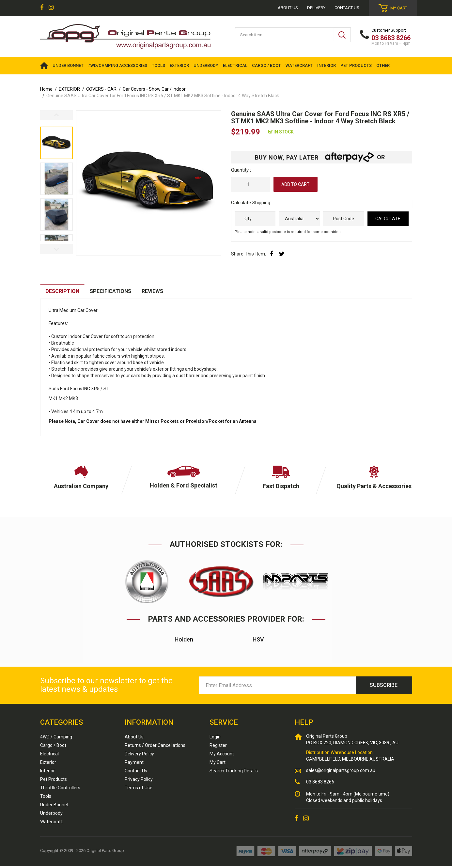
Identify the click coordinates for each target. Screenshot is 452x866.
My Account (222, 753)
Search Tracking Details (234, 770)
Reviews (153, 291)
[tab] (62, 291)
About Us (134, 736)
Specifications (110, 291)
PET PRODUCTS (356, 65)
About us (288, 7)
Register (218, 745)
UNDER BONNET (68, 65)
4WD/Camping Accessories (117, 65)
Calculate (387, 218)
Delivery (316, 7)
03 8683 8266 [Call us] (320, 781)
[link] (42, 8)
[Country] (299, 218)
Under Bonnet (54, 804)
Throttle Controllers (60, 787)
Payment (134, 762)
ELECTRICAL (235, 65)
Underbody (51, 813)
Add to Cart (295, 184)
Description (62, 291)
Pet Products (53, 779)
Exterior (48, 762)
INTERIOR (326, 65)
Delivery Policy (139, 753)
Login (215, 736)
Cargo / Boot (53, 745)
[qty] (255, 218)
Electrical (49, 753)
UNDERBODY (206, 65)
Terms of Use (138, 787)
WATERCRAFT (299, 65)
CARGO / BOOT (266, 65)
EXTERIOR (179, 65)
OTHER (383, 65)
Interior (47, 770)
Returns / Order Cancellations (155, 745)
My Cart (218, 762)
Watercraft (51, 821)
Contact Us (347, 7)
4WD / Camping (56, 736)
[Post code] (343, 218)
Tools (45, 796)
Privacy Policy (139, 779)
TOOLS (158, 65)
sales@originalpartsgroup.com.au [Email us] (340, 770)
